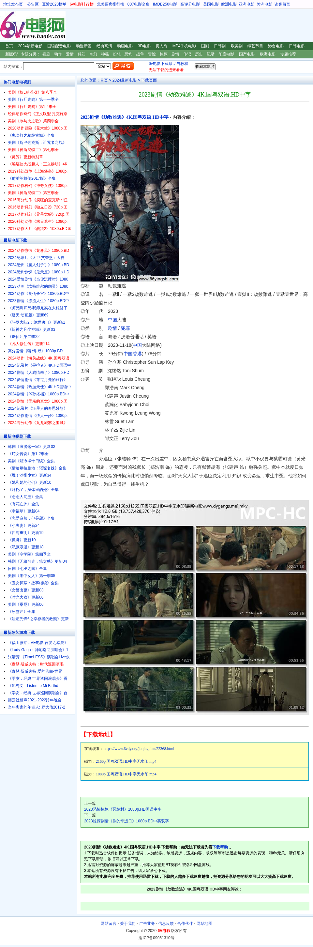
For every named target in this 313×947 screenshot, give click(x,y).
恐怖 (128, 54)
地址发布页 (13, 4)
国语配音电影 (59, 46)
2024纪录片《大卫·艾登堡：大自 (36, 257)
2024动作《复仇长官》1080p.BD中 (38, 293)
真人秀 (161, 46)
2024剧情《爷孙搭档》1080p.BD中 (38, 394)
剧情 (175, 54)
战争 (140, 54)
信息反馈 (166, 923)
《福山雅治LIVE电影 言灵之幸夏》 (38, 642)
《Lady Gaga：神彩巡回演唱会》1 (38, 650)
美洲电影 (264, 4)
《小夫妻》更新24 (23, 525)
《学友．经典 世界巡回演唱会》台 (37, 693)
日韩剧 (220, 46)
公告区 (33, 4)
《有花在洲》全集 (23, 504)
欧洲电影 (229, 4)
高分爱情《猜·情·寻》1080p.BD (35, 351)
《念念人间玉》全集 (25, 497)
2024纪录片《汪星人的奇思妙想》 (37, 408)
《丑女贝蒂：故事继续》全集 (33, 583)
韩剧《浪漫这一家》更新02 (31, 446)
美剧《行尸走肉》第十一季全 (33, 99)
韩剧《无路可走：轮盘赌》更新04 (37, 561)
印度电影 (226, 54)
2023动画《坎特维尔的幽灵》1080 (38, 286)
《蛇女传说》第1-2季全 (28, 453)
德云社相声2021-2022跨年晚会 (35, 700)
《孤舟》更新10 (22, 540)
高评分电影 (190, 4)
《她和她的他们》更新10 (29, 482)
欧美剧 (237, 46)
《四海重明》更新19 (25, 532)
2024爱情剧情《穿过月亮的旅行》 (37, 379)
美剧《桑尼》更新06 (25, 604)
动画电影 (125, 46)
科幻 (81, 54)
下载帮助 (220, 847)
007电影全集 (138, 4)
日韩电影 (297, 46)
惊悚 (164, 54)
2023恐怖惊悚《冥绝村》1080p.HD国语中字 (122, 809)
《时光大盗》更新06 (25, 597)
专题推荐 (288, 54)
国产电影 (247, 54)
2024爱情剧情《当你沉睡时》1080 (38, 279)
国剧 (205, 46)
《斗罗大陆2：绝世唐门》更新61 (36, 322)
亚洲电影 (246, 4)
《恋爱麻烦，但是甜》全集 (31, 518)
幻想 (117, 54)
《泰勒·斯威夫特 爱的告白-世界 (35, 671)
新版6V (11, 54)
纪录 (211, 54)
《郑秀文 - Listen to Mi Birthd (33, 685)
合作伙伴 (185, 923)
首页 (9, 46)
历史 (199, 54)
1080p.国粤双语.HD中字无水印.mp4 (126, 774)
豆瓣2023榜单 (54, 4)
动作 (58, 54)
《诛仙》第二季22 (23, 336)
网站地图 (204, 923)
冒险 (152, 54)
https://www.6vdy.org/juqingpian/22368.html (139, 748)
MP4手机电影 (184, 46)
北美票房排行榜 (110, 4)
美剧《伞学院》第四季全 (29, 554)
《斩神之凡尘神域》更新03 (31, 329)
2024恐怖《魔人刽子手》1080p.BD (38, 265)
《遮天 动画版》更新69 (28, 315)
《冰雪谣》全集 (21, 611)
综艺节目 (255, 46)
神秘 (105, 54)
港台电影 (276, 46)
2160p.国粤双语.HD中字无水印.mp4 (126, 761)
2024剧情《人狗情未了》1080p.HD (38, 372)
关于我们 (128, 923)
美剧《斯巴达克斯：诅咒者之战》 (37, 142)
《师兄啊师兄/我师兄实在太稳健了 (37, 308)
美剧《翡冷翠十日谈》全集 (31, 461)
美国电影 (211, 4)
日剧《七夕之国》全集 (27, 568)
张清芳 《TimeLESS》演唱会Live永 (39, 657)
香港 (137, 353)
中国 (112, 319)
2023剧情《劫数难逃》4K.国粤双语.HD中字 (125, 117)
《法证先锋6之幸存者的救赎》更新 (38, 619)
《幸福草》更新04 (23, 511)
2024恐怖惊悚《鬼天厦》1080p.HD (38, 272)
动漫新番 (84, 46)
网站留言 (108, 923)
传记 (187, 54)
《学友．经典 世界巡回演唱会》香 (37, 678)
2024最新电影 (30, 46)
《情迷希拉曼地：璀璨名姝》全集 (37, 468)
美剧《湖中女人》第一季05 (31, 575)
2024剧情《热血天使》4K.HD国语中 (39, 387)
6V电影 (6, 25)
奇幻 (93, 54)
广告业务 (147, 923)
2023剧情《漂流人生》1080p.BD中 (38, 300)
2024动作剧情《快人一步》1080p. (37, 415)
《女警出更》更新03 (25, 590)
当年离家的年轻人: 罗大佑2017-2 (36, 707)
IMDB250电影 (165, 4)
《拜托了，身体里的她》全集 (33, 489)
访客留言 (282, 4)
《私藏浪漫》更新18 (25, 547)
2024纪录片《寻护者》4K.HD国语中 (39, 365)
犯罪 (125, 328)
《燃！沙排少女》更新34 (29, 475)
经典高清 (104, 46)
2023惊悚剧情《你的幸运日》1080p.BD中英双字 (126, 821)
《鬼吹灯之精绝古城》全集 (31, 135)
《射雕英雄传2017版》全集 (32, 178)
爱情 (70, 54)
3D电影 (144, 46)
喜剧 (46, 54)
